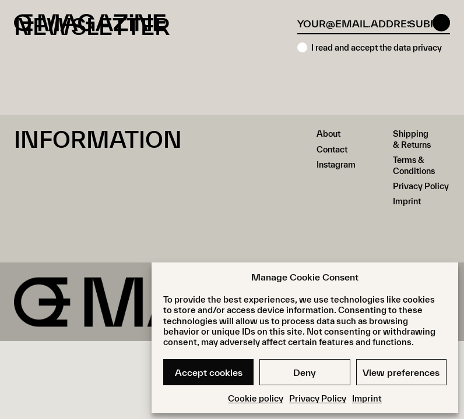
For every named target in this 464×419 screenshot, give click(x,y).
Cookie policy (255, 398)
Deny (304, 372)
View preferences (401, 372)
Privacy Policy (317, 398)
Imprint (367, 398)
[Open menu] (441, 22)
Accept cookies (208, 372)
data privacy (417, 47)
